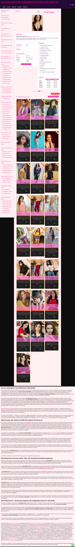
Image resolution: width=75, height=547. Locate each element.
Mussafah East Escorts (7, 190)
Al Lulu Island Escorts (7, 91)
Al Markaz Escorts (6, 97)
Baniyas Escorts (6, 137)
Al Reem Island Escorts (7, 116)
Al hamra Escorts (6, 81)
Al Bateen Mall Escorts (7, 70)
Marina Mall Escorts (7, 177)
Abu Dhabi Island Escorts (6, 49)
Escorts (8, 4)
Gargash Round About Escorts (5, 160)
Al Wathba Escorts (6, 127)
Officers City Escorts (7, 203)
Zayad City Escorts (6, 211)
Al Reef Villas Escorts (7, 114)
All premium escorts (53, 95)
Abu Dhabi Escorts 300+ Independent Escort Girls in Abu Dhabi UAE (29, 2)
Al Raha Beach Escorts (7, 104)
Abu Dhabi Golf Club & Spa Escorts (6, 39)
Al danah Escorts (6, 74)
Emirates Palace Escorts (8, 156)
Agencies (14, 4)
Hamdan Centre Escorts (8, 163)
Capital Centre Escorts (7, 150)
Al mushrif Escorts (6, 102)
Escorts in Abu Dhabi (14, 521)
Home (4, 4)
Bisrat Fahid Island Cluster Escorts (6, 147)
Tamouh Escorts (6, 207)
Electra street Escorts (7, 154)
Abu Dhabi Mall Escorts (7, 51)
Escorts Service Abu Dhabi (59, 521)
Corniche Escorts (6, 152)
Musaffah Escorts (6, 188)
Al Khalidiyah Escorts (7, 89)
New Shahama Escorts (7, 201)
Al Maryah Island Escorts (6, 100)
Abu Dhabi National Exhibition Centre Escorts (6, 56)
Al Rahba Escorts (6, 108)
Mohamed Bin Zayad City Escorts (6, 185)
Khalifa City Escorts (7, 171)
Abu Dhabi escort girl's (43, 416)
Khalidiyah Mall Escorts (7, 169)
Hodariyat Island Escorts (8, 165)
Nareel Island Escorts (7, 199)
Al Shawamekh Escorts (7, 123)
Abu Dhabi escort (53, 431)
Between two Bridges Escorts (5, 141)
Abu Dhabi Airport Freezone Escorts (5, 14)
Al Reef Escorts (6, 112)
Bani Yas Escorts (35, 35)
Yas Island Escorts (6, 209)
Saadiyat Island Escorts (7, 205)
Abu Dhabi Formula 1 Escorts (5, 28)
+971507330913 (48, 11)
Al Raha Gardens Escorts (8, 106)
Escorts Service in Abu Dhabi (37, 521)
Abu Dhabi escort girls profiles (46, 467)
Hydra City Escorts (6, 167)
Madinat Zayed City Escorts (6, 175)
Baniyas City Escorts (7, 135)
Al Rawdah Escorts (6, 110)
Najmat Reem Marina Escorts (5, 196)
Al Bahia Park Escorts (7, 66)
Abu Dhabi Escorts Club (11, 408)
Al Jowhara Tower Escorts (6, 85)
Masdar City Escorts (7, 178)
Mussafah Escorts (6, 192)
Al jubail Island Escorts (7, 87)
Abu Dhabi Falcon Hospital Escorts (6, 22)
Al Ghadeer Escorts (7, 78)
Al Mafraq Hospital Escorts (6, 95)
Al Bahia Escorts (6, 64)
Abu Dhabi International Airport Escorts (6, 44)
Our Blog (19, 4)
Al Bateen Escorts (6, 68)
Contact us (25, 4)
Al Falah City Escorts (7, 76)
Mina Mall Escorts (6, 180)
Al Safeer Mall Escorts (7, 118)
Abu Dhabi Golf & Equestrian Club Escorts (6, 33)
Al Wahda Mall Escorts (7, 125)
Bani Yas (29, 35)
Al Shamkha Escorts (7, 121)
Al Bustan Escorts (6, 72)
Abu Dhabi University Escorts (5, 61)
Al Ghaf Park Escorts (7, 79)
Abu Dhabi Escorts (6, 17)
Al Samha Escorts (6, 120)
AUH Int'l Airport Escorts (6, 131)
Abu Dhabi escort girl (65, 401)
